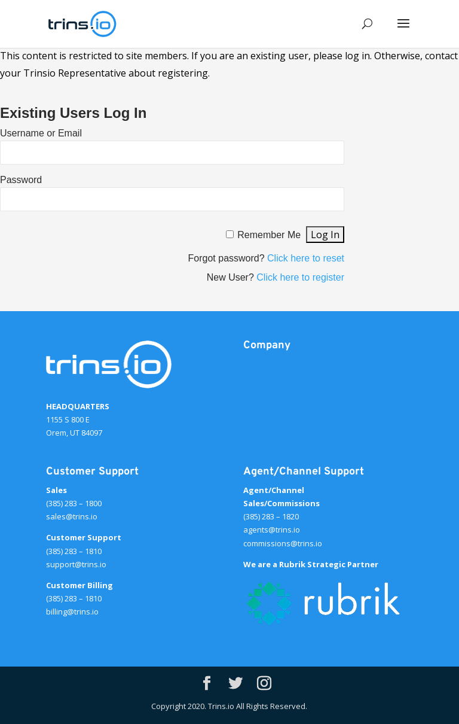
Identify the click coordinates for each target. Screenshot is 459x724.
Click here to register (300, 277)
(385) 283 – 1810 (74, 551)
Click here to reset (305, 258)
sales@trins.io (71, 516)
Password (21, 180)
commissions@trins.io (282, 543)
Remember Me (269, 235)
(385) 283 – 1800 (74, 503)
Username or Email (41, 133)
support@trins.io (76, 564)
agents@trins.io (271, 529)
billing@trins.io (72, 611)
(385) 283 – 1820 (271, 516)
